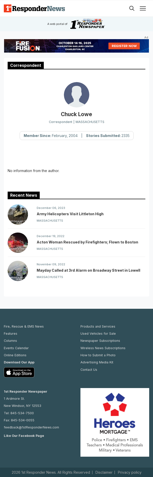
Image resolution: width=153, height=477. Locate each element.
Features (10, 333)
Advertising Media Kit (96, 362)
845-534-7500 (22, 413)
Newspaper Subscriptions (100, 341)
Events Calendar (16, 348)
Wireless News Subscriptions (103, 348)
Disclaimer (104, 472)
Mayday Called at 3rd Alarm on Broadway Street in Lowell (88, 270)
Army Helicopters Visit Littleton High (70, 214)
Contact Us (88, 370)
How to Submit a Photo (98, 355)
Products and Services (97, 326)
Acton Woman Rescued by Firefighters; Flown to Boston (87, 242)
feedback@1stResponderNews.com (31, 427)
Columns (10, 341)
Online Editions (15, 355)
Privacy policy (130, 472)
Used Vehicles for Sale (98, 333)
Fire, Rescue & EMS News (24, 326)
